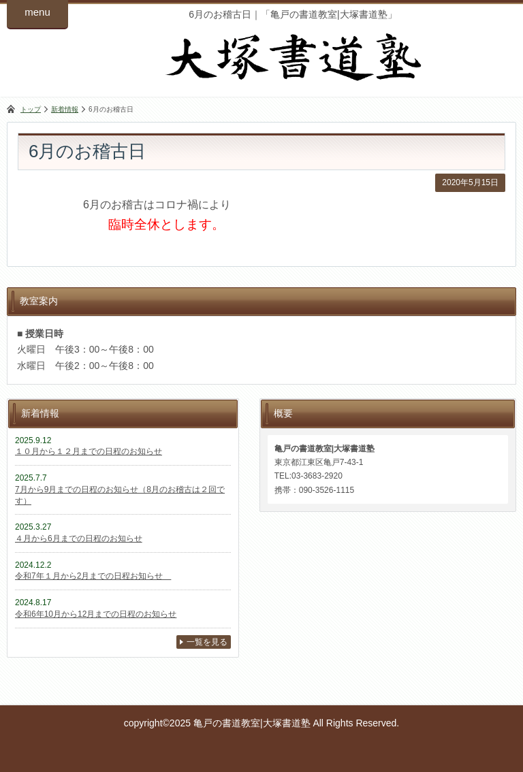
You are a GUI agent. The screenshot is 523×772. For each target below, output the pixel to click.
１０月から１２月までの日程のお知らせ (88, 451)
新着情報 (64, 109)
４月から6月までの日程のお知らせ (78, 538)
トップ (30, 109)
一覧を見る (207, 642)
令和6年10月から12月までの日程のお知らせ (95, 614)
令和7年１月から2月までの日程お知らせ (93, 576)
